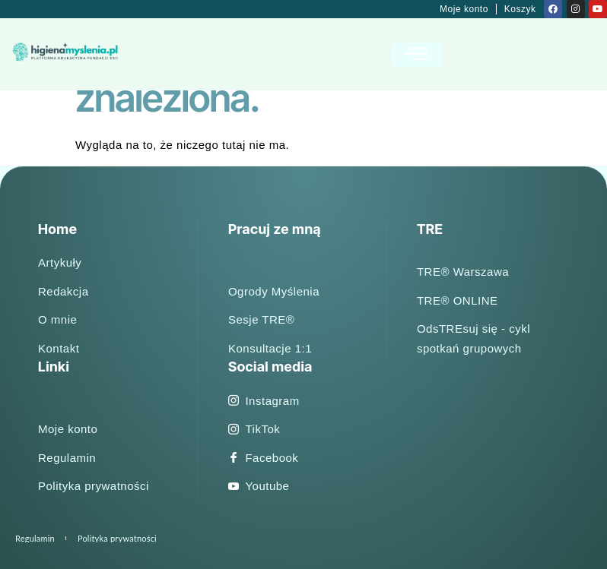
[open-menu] (416, 55)
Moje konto (464, 9)
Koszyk (520, 9)
